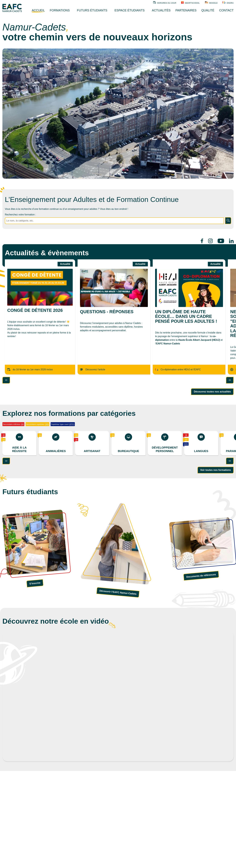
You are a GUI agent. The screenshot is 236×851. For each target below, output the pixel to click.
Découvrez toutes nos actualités (212, 391)
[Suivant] (230, 380)
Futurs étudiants (30, 492)
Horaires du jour (164, 2)
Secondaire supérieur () (37, 424)
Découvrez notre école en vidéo (55, 621)
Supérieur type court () (62, 424)
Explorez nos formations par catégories (69, 413)
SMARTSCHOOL (190, 2)
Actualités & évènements (47, 253)
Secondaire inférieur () (13, 424)
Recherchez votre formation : (20, 214)
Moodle (211, 2)
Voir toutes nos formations (215, 470)
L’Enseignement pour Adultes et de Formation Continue (92, 199)
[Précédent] (6, 380)
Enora (228, 2)
